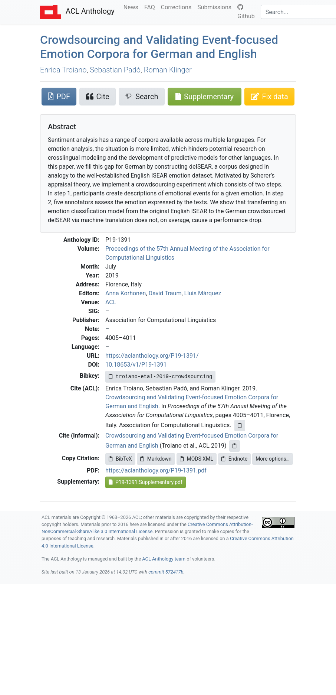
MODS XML (196, 459)
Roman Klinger (168, 69)
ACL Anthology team (163, 559)
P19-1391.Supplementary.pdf (145, 482)
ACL (110, 302)
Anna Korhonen (125, 293)
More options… (273, 459)
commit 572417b (165, 572)
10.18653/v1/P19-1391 (136, 364)
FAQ (151, 7)
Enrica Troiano (63, 69)
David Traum (164, 293)
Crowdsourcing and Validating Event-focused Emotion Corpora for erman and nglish (159, 47)
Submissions (215, 7)
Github (246, 12)
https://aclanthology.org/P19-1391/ (152, 355)
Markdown (156, 459)
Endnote (234, 459)
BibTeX (120, 459)
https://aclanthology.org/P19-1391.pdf (156, 470)
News (132, 7)
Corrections (177, 7)
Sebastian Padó (115, 69)
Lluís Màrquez (202, 293)
